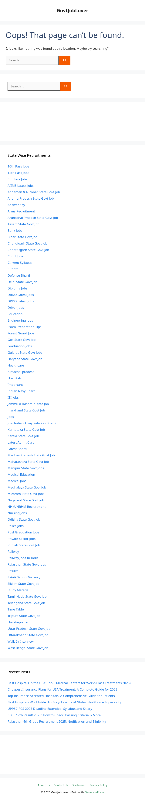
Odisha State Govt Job (24, 519)
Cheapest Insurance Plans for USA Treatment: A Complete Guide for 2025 (62, 689)
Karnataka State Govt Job (26, 429)
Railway (13, 551)
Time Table (16, 609)
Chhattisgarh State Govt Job (28, 250)
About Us (44, 785)
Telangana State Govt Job (26, 603)
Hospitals (15, 378)
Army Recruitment (21, 211)
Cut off (13, 269)
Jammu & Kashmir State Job (28, 404)
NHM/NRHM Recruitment (27, 506)
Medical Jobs (17, 481)
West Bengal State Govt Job (28, 648)
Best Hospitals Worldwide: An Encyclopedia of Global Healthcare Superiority (64, 702)
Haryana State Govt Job (25, 359)
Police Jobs (16, 526)
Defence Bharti (19, 275)
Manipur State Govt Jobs (26, 468)
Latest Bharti (17, 449)
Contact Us (61, 785)
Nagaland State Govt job (26, 500)
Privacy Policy (98, 785)
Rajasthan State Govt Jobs (27, 564)
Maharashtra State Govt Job (28, 461)
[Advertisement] (72, 122)
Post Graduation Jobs (23, 532)
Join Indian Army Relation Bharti (32, 423)
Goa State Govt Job (22, 339)
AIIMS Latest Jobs (21, 185)
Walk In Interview (21, 641)
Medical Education (21, 474)
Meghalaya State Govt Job (27, 487)
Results (13, 571)
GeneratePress (94, 792)
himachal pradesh (21, 372)
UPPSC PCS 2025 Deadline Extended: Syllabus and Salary (50, 708)
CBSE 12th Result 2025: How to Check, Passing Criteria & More (54, 715)
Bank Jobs (15, 230)
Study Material (18, 590)
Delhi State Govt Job (22, 282)
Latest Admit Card (21, 442)
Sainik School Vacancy (24, 577)
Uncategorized (19, 622)
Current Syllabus (20, 262)
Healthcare (16, 365)
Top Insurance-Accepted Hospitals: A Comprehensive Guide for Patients (61, 696)
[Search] (64, 60)
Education (15, 314)
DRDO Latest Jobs (21, 294)
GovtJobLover (72, 10)
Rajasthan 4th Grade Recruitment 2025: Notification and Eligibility (57, 721)
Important (15, 384)
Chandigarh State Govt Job (27, 243)
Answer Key (16, 205)
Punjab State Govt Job (24, 545)
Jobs (11, 416)
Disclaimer (79, 785)
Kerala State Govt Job (23, 436)
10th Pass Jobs (18, 166)
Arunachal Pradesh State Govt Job (33, 217)
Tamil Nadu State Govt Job (27, 596)
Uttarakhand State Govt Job (28, 635)
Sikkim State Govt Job (23, 583)
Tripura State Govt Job (24, 616)
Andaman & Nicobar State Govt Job (34, 192)
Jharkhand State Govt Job (26, 410)
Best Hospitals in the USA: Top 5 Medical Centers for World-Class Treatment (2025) (69, 683)
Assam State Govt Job (23, 224)
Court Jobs (15, 256)
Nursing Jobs (17, 513)
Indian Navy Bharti (21, 391)
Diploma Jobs (17, 288)
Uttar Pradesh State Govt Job (29, 628)
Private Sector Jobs (21, 538)
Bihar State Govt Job (23, 237)
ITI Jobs (13, 397)
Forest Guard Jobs (21, 333)
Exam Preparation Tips (24, 327)
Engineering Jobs (20, 320)
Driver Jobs (16, 307)
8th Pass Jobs (17, 179)
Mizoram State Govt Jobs (26, 494)
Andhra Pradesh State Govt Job (31, 198)
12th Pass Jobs (18, 173)
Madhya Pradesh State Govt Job (31, 455)
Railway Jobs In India (23, 558)
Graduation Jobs (20, 346)
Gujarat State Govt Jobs (25, 352)
